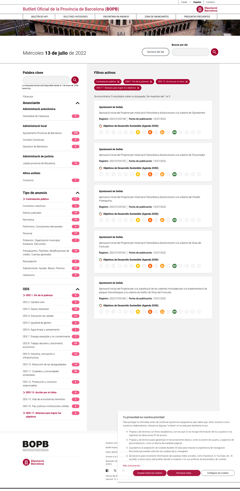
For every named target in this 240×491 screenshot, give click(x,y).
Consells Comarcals (51, 140)
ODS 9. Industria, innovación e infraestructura (51, 355)
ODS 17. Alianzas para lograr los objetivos (52, 414)
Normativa (51, 219)
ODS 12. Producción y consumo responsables (51, 383)
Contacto (210, 2)
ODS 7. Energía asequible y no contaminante (51, 336)
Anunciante (51, 103)
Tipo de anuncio (51, 193)
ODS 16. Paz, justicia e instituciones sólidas (51, 406)
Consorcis (51, 180)
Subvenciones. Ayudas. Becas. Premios (51, 268)
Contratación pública (52, 199)
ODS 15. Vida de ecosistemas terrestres (51, 399)
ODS (51, 289)
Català (184, 2)
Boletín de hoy (39, 16)
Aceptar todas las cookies (149, 473)
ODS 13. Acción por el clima (52, 392)
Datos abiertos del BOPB (117, 452)
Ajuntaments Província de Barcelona (51, 133)
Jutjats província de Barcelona (51, 163)
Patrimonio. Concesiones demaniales (51, 226)
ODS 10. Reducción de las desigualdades (51, 364)
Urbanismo (51, 275)
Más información (131, 465)
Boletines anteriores (76, 16)
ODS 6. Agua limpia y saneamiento (51, 329)
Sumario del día (155, 51)
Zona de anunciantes (157, 16)
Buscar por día (180, 44)
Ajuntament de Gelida (111, 107)
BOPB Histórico (113, 447)
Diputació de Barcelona (51, 146)
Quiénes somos (113, 443)
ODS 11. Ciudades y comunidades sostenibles (51, 373)
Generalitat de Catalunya (51, 116)
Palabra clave (33, 73)
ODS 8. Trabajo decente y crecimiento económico (51, 345)
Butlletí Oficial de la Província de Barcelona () (71, 9)
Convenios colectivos (51, 206)
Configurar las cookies (218, 473)
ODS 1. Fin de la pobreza (52, 295)
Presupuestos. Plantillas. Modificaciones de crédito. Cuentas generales (51, 252)
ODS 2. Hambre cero (51, 302)
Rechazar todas (183, 473)
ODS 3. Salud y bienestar (51, 309)
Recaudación (51, 261)
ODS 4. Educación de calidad (51, 316)
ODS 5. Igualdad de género (51, 323)
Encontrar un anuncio (116, 16)
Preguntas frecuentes (197, 16)
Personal (51, 233)
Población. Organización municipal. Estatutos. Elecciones (51, 242)
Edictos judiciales (51, 213)
